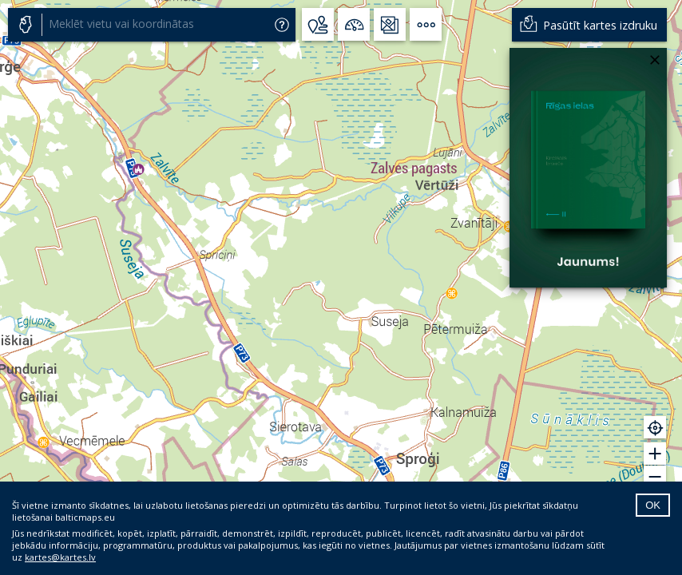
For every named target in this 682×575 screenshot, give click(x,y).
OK (652, 505)
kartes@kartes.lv (60, 557)
